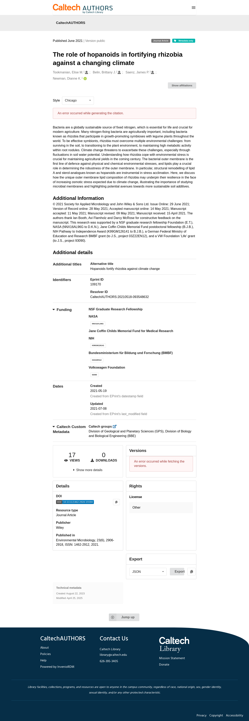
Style (56, 100)
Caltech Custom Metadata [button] (69, 429)
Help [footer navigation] (43, 660)
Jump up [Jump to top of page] (122, 617)
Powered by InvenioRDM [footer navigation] (57, 667)
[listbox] (78, 101)
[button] (161, 507)
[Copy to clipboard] (116, 502)
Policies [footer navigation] (45, 654)
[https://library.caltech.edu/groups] (116, 426)
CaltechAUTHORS (70, 23)
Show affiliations (182, 85)
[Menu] (193, 7)
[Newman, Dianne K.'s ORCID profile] (85, 78)
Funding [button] (62, 310)
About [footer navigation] (44, 647)
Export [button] (179, 571)
